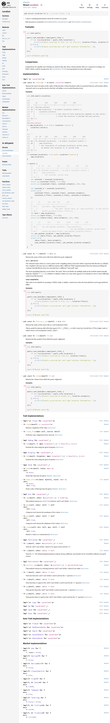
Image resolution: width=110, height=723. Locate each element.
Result (64, 444)
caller (38, 82)
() (69, 444)
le (27, 579)
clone (28, 424)
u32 (51, 336)
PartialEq (32, 540)
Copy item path (41, 4)
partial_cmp (31, 565)
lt (27, 572)
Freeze (35, 624)
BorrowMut (36, 663)
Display (31, 453)
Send (30, 610)
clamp (28, 527)
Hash (30, 465)
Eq (29, 606)
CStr (64, 321)
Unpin (34, 631)
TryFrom (38, 705)
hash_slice (31, 479)
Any (32, 648)
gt (27, 586)
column (38, 376)
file (37, 254)
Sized (33, 485)
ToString (35, 698)
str (55, 254)
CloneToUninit (38, 671)
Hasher (31, 472)
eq (27, 543)
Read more (52, 428)
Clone (34, 421)
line (37, 336)
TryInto (38, 713)
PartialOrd (33, 561)
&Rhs (44, 550)
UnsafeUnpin (38, 635)
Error (73, 444)
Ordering (64, 498)
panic (28, 2)
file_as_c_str (42, 321)
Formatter (48, 444)
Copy (34, 602)
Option (70, 565)
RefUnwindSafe (39, 627)
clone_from (31, 431)
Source (34, 7)
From (33, 679)
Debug (30, 440)
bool (61, 543)
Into (36, 682)
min (27, 516)
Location (36, 79)
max (27, 505)
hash (28, 468)
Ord (29, 494)
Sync (30, 613)
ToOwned (35, 690)
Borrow (34, 656)
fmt (27, 444)
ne (27, 550)
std (8, 3)
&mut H (50, 468)
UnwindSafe (37, 638)
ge (27, 594)
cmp (27, 498)
